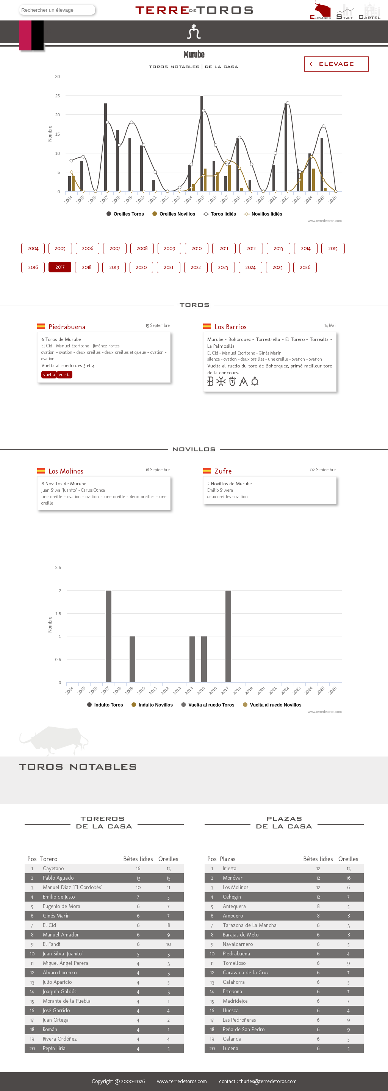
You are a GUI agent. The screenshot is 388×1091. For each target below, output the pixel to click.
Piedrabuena (66, 327)
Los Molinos (65, 471)
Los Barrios (230, 327)
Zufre (223, 471)
